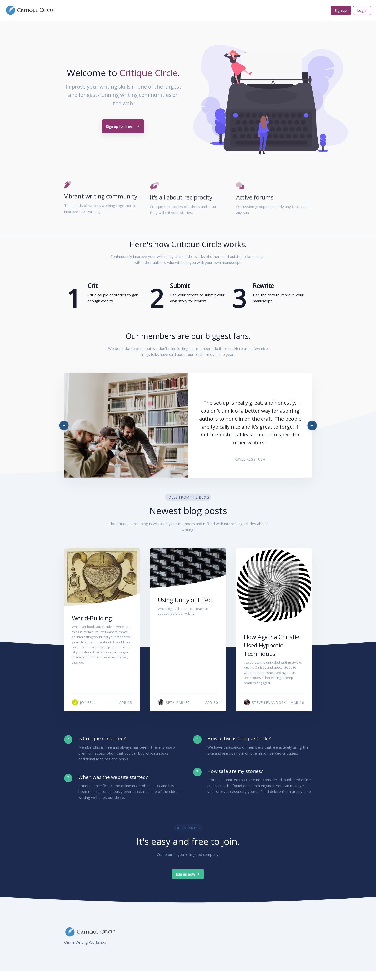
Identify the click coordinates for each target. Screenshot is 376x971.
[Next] (312, 425)
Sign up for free (123, 126)
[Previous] (64, 425)
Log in (362, 10)
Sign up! (341, 10)
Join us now (188, 874)
